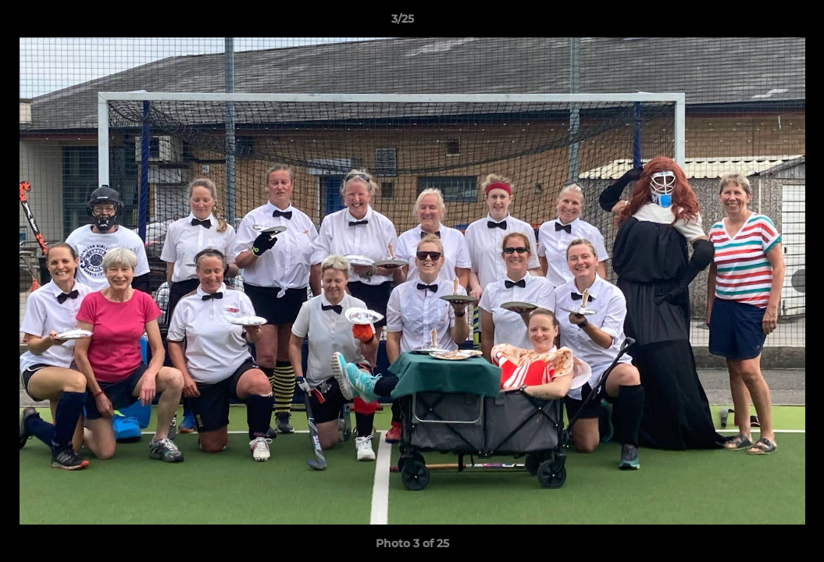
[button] (758, 23)
